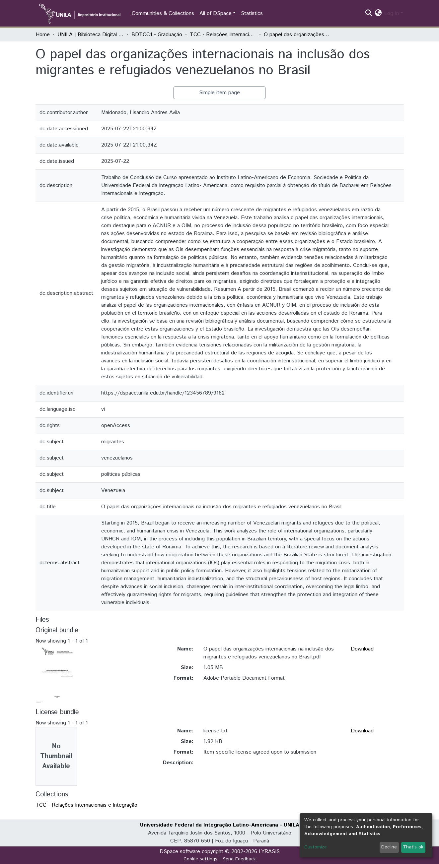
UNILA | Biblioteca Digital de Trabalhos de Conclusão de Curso (90, 34)
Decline (389, 847)
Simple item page (219, 92)
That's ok (413, 847)
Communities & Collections (163, 13)
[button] (378, 14)
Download (362, 649)
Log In (391, 13)
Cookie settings (200, 859)
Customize (315, 847)
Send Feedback (239, 859)
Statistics (252, 13)
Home (43, 34)
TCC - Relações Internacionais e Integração (223, 34)
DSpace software (180, 851)
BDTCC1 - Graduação (156, 34)
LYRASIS (269, 851)
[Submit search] (368, 14)
